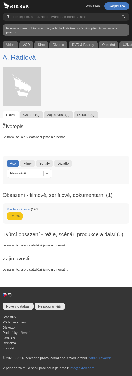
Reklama (9, 343)
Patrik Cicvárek (99, 358)
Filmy (27, 163)
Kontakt (8, 348)
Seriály (44, 163)
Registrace (117, 6)
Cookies (9, 338)
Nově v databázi (18, 306)
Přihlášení (93, 6)
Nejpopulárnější (50, 306)
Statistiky (9, 317)
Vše (13, 163)
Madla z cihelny (18, 209)
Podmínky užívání (16, 333)
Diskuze (9, 327)
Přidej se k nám (14, 322)
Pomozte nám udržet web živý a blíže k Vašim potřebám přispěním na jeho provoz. (62, 30)
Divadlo (63, 163)
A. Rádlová (19, 57)
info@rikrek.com (82, 368)
